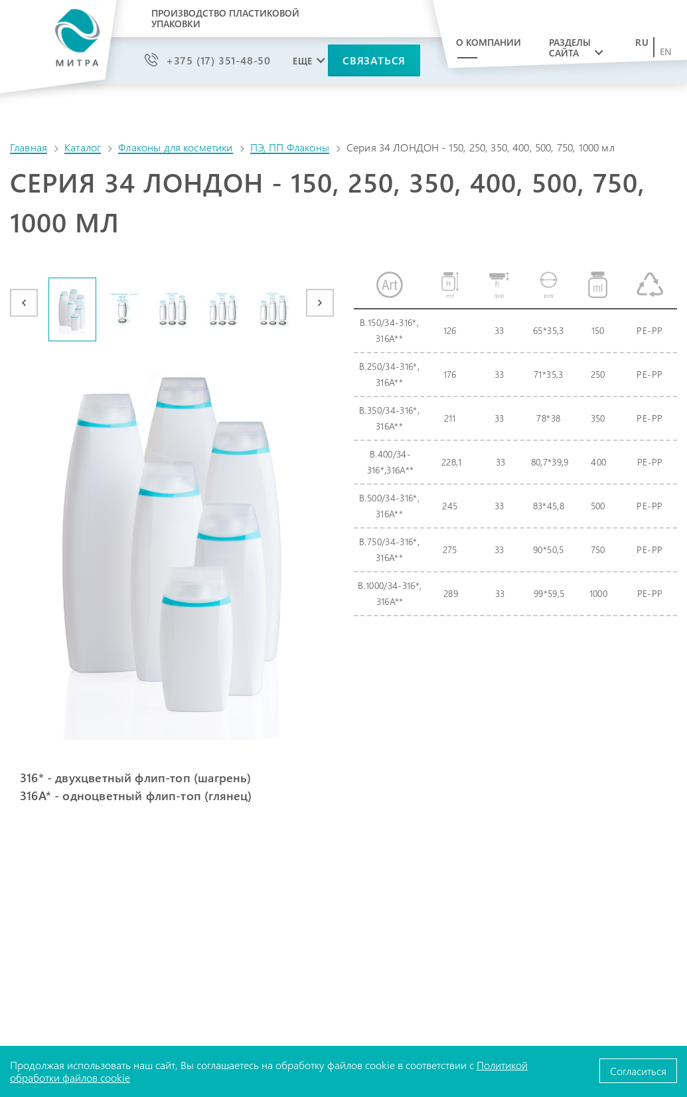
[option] (72, 309)
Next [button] (320, 303)
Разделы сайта (570, 47)
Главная (28, 147)
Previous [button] (24, 303)
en (666, 51)
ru (642, 42)
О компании (488, 42)
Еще (303, 61)
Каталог (82, 147)
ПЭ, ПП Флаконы (289, 147)
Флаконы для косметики (175, 147)
